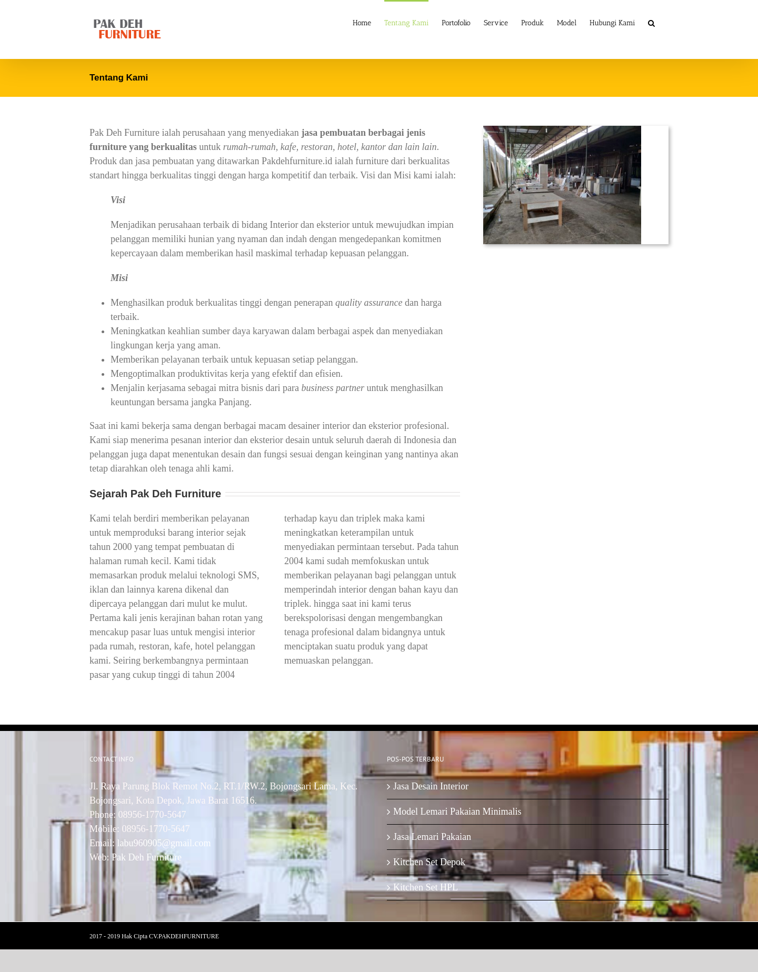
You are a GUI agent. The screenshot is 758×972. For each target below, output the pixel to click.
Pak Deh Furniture (147, 857)
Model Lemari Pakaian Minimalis (457, 811)
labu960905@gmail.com (164, 843)
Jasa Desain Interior (430, 786)
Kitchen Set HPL (425, 887)
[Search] (651, 22)
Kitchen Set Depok (429, 862)
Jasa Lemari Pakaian (432, 836)
